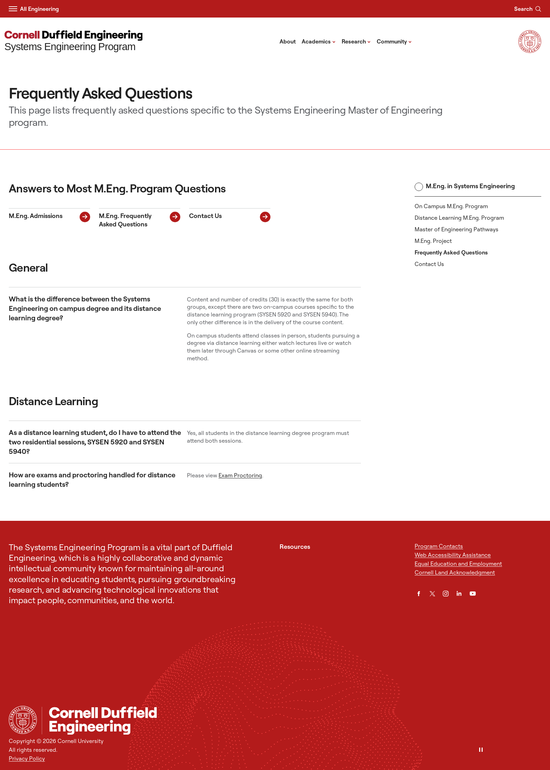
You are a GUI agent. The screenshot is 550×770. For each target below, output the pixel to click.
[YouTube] (473, 594)
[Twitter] (432, 594)
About (288, 41)
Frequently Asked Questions (451, 252)
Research (356, 41)
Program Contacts (439, 546)
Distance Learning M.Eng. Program (459, 217)
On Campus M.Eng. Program (451, 206)
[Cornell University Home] (23, 720)
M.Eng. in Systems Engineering (465, 186)
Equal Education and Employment (458, 563)
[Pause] (481, 750)
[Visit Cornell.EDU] (529, 50)
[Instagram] (446, 594)
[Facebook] (419, 594)
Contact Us (429, 263)
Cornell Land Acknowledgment (455, 572)
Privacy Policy (27, 758)
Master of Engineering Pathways (456, 229)
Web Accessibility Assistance (453, 554)
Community (394, 41)
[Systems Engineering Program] (74, 41)
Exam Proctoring (240, 475)
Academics (319, 41)
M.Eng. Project (433, 240)
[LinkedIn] (459, 594)
